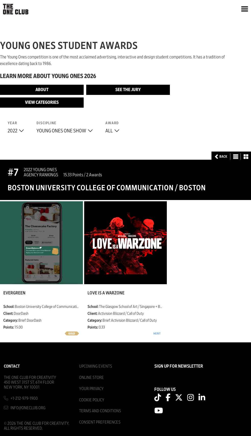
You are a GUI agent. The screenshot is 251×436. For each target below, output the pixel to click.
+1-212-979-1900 (24, 398)
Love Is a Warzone (105, 293)
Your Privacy (91, 389)
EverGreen (14, 293)
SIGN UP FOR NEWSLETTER (178, 366)
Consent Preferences (99, 422)
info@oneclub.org (28, 408)
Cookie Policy (91, 400)
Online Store (91, 377)
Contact (12, 366)
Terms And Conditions (100, 411)
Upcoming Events (95, 366)
